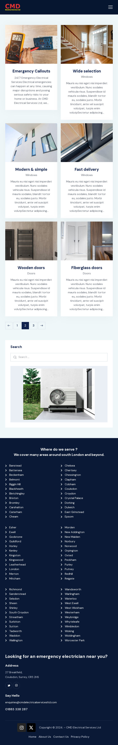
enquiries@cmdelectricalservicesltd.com (31, 702)
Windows (87, 77)
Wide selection (87, 71)
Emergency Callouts (31, 71)
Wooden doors (31, 267)
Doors (31, 273)
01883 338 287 (16, 709)
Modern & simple (31, 169)
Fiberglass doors (86, 267)
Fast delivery (87, 169)
